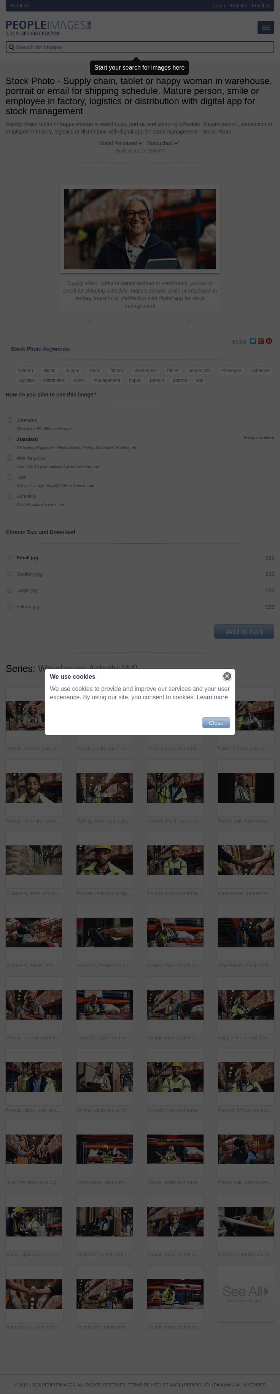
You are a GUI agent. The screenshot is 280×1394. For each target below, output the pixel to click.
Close (216, 722)
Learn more (212, 697)
